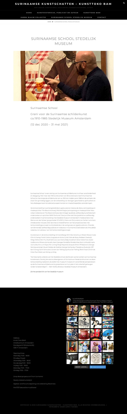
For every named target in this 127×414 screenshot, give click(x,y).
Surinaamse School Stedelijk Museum (71, 17)
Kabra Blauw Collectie (33, 17)
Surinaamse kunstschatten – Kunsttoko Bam (63, 4)
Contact (101, 17)
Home (29, 13)
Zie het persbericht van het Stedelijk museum (47, 272)
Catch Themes (71, 407)
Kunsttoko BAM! (92, 13)
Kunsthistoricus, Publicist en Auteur (57, 13)
